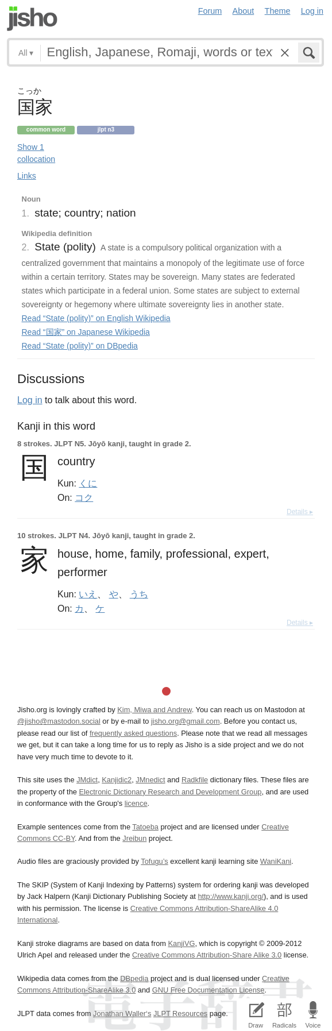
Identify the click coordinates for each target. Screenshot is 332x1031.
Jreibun (134, 838)
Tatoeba (145, 827)
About (243, 11)
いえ (88, 594)
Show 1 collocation (36, 153)
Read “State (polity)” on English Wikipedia (96, 318)
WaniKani (275, 861)
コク (84, 497)
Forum (210, 11)
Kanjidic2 (117, 779)
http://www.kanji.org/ (231, 896)
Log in (312, 11)
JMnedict (150, 779)
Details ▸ (300, 512)
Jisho (32, 18)
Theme (278, 11)
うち (139, 594)
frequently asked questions (133, 733)
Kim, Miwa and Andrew (154, 709)
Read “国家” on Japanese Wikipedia (86, 332)
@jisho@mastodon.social (59, 721)
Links (26, 175)
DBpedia (134, 978)
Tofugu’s (154, 861)
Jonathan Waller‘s (122, 1013)
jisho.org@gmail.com (185, 721)
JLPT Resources (180, 1013)
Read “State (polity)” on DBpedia (80, 345)
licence (136, 803)
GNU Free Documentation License (208, 990)
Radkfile (195, 779)
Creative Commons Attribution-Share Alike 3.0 (206, 955)
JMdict (87, 779)
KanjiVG (181, 943)
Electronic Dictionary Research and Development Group (170, 791)
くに (88, 483)
